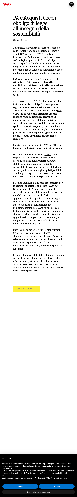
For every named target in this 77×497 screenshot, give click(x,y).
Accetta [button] (57, 486)
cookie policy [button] (7, 468)
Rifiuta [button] (20, 486)
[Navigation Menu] (71, 4)
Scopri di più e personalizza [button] (38, 492)
